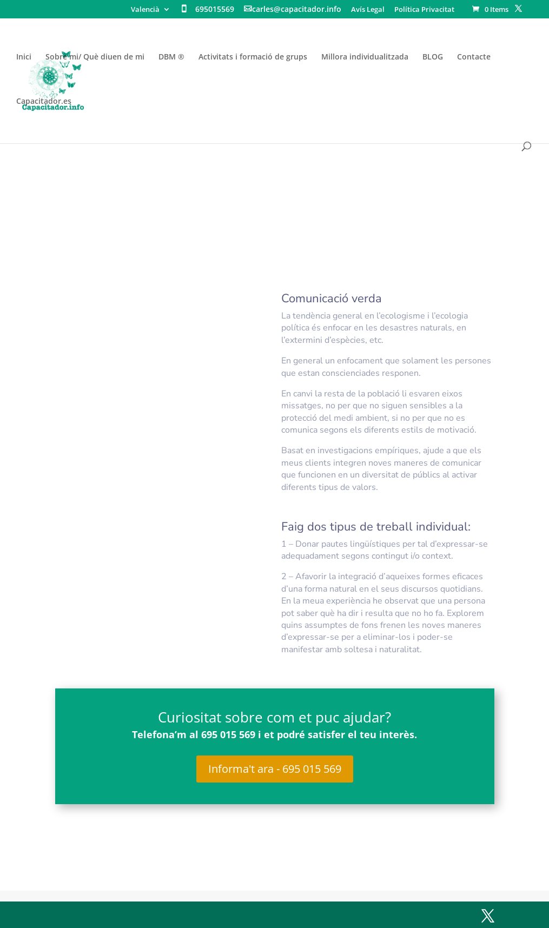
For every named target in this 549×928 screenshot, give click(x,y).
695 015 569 (229, 734)
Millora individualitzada (364, 57)
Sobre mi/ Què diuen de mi (94, 57)
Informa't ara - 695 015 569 (274, 768)
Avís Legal (368, 10)
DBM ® (171, 57)
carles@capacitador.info (296, 9)
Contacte (474, 57)
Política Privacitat (424, 10)
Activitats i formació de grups (253, 57)
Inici (23, 57)
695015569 (214, 9)
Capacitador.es (43, 101)
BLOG (432, 57)
